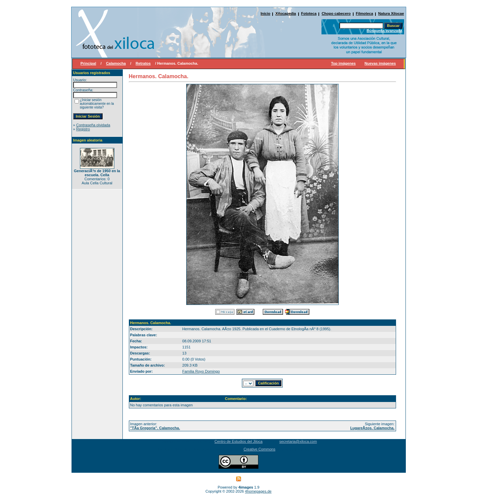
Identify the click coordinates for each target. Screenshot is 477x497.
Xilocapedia (285, 13)
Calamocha (116, 63)
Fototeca (309, 13)
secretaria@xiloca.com (298, 441)
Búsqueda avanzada (384, 31)
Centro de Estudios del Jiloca (238, 441)
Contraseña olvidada (93, 125)
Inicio (266, 13)
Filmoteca (364, 13)
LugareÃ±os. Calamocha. (372, 428)
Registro (83, 129)
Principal (88, 63)
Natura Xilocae (391, 13)
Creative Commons (259, 449)
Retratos (143, 63)
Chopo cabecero (335, 13)
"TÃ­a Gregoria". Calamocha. (155, 428)
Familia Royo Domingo (201, 371)
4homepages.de (258, 491)
